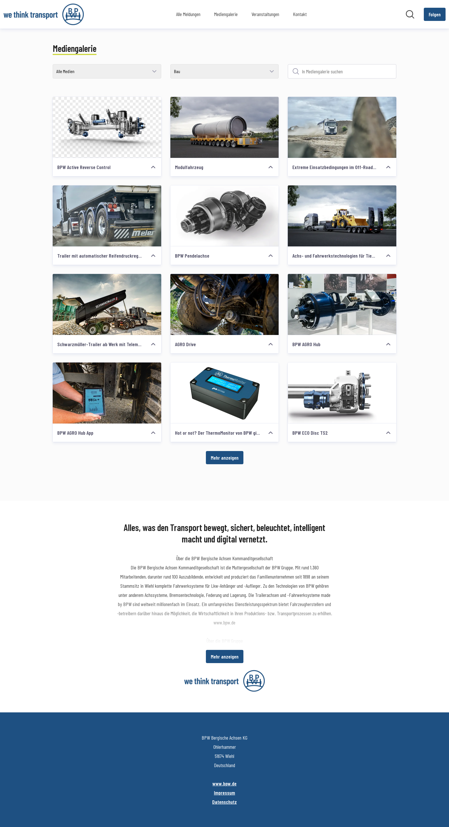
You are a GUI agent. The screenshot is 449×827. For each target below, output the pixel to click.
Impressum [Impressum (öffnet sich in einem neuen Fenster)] (224, 792)
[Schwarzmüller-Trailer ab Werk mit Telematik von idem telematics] (107, 304)
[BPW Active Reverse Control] (107, 127)
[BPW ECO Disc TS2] (342, 393)
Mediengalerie (226, 14)
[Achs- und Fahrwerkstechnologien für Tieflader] (342, 215)
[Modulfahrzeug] (224, 127)
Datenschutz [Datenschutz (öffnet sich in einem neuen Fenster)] (224, 802)
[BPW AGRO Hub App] (107, 393)
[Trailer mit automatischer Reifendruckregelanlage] (107, 215)
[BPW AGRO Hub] (342, 304)
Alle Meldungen (188, 14)
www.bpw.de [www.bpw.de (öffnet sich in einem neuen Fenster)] (224, 783)
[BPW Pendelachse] (224, 215)
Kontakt (300, 14)
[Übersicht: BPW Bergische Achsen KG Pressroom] (43, 14)
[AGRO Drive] (224, 304)
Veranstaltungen (265, 14)
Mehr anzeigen (225, 457)
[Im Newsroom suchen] (410, 14)
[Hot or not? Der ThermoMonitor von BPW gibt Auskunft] (224, 393)
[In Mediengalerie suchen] (342, 71)
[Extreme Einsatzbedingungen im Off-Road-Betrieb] (342, 127)
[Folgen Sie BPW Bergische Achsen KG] (435, 14)
